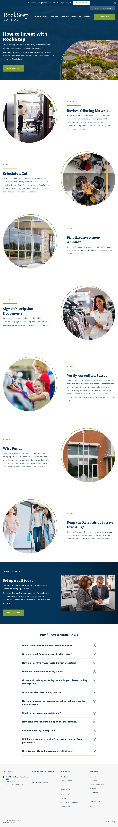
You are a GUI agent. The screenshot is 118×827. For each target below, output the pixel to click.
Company (88, 16)
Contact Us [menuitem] (94, 792)
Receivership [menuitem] (65, 795)
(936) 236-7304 (17, 784)
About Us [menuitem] (93, 777)
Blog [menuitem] (91, 806)
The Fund (65, 16)
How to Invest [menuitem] (66, 781)
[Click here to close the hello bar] (115, 3)
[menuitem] (96, 8)
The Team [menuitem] (93, 781)
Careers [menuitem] (93, 788)
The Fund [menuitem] (64, 777)
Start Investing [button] (105, 16)
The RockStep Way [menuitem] (97, 784)
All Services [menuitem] (65, 806)
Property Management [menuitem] (69, 802)
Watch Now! (81, 3)
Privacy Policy (110, 821)
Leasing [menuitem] (64, 799)
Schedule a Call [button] (13, 68)
